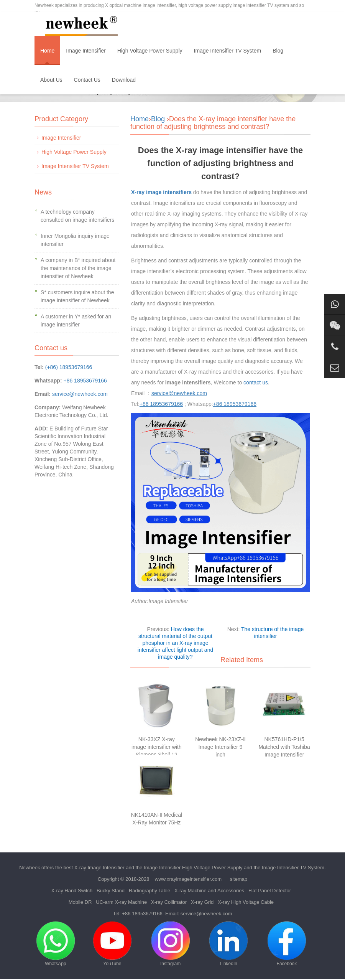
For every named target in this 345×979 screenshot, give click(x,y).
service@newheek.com (80, 394)
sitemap (239, 879)
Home (47, 51)
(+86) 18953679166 (68, 367)
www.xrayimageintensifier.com (188, 879)
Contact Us (87, 80)
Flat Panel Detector (269, 890)
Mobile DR (80, 902)
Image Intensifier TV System (227, 51)
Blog (278, 51)
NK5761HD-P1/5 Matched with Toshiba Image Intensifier (284, 747)
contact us (255, 382)
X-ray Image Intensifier (99, 867)
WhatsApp (55, 943)
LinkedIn (228, 943)
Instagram (170, 943)
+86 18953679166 (142, 913)
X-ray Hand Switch (72, 890)
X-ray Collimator (169, 902)
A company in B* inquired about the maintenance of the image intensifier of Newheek (78, 268)
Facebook (287, 943)
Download (124, 80)
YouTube (112, 943)
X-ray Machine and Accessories (209, 890)
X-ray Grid (202, 902)
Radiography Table (149, 890)
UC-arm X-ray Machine (121, 902)
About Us (51, 80)
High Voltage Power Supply (149, 51)
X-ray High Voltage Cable (246, 902)
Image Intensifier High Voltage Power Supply (193, 867)
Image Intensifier (86, 51)
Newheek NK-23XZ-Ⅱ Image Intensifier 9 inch (220, 747)
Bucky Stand (111, 890)
